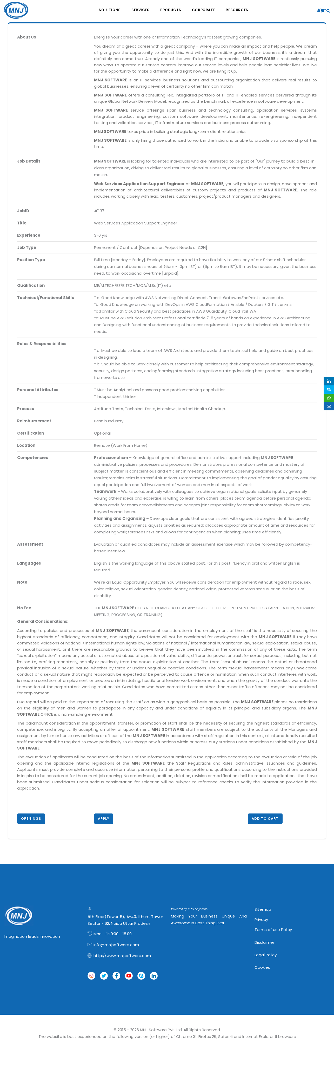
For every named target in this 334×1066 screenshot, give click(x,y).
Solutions (107, 10)
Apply (103, 818)
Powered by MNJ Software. (189, 909)
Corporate (204, 10)
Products (170, 10)
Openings (31, 818)
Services (139, 10)
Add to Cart (265, 818)
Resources (239, 10)
